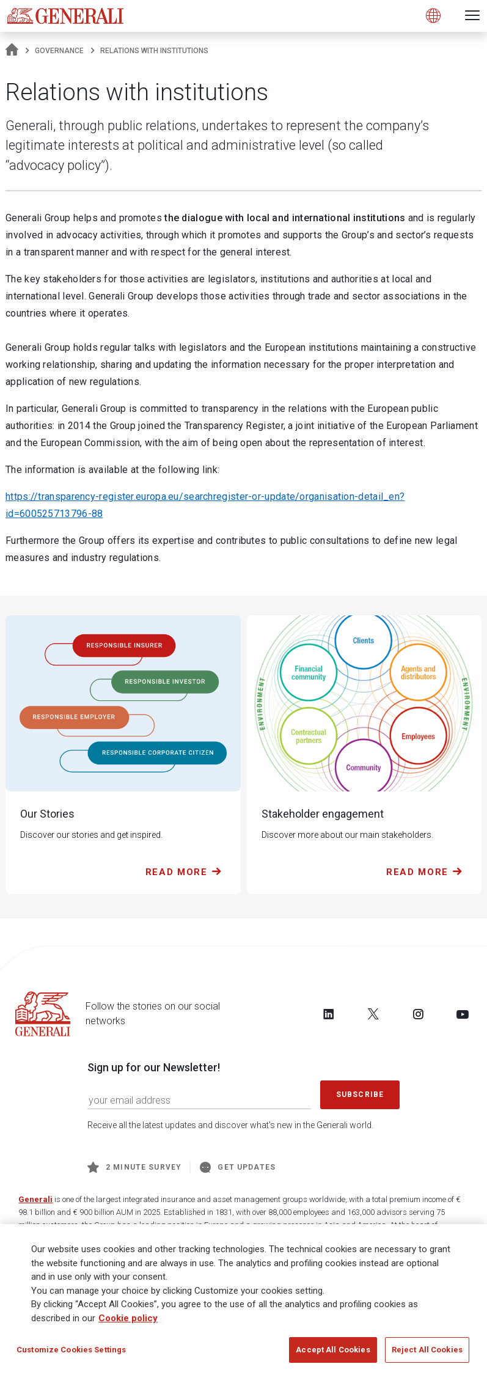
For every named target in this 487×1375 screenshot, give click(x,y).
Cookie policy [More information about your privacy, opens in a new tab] (128, 1318)
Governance (59, 50)
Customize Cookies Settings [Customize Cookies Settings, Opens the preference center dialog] (71, 1349)
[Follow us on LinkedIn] (329, 1014)
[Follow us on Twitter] (373, 1014)
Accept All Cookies (333, 1349)
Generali (35, 1199)
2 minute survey (134, 1167)
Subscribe (360, 1094)
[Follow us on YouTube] (462, 1014)
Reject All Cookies (427, 1349)
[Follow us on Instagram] (418, 1014)
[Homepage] (11, 51)
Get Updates (238, 1167)
